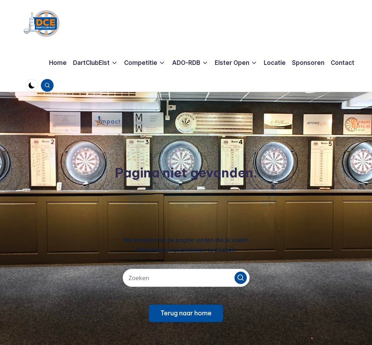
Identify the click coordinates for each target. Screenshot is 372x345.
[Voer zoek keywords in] (186, 278)
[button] (240, 278)
